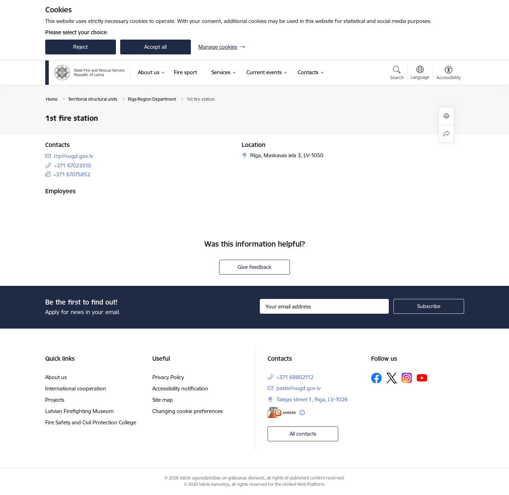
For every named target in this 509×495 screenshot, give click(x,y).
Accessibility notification (180, 388)
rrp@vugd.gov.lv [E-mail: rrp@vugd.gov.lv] (73, 156)
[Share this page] (446, 133)
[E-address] (282, 412)
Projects (54, 399)
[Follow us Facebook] (376, 378)
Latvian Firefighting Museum (79, 411)
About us (56, 377)
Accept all (155, 46)
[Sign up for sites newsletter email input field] (324, 306)
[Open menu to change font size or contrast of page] (448, 73)
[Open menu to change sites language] (420, 73)
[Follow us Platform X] (391, 378)
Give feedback (254, 267)
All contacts (302, 433)
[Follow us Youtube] (422, 377)
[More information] (302, 412)
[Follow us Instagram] (407, 378)
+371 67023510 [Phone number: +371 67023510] (72, 165)
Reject (80, 46)
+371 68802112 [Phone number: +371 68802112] (295, 377)
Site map (162, 399)
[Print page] (446, 116)
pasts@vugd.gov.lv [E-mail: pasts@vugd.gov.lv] (298, 388)
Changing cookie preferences (187, 411)
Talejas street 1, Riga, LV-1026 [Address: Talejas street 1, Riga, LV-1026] (312, 399)
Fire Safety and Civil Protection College (90, 422)
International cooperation (75, 388)
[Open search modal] (397, 73)
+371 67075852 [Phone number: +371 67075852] (71, 174)
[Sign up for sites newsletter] (428, 306)
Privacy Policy (168, 377)
